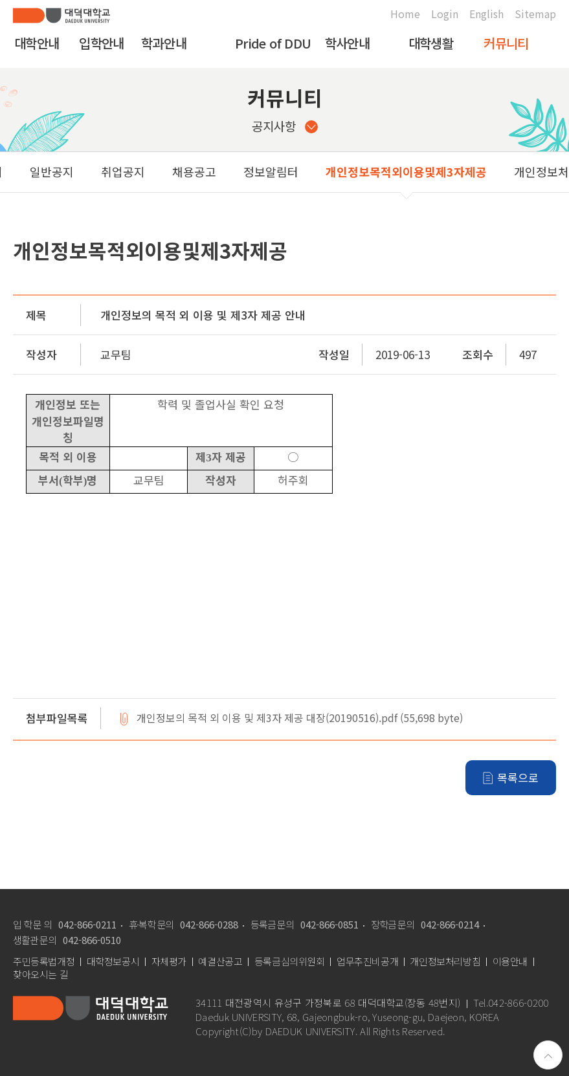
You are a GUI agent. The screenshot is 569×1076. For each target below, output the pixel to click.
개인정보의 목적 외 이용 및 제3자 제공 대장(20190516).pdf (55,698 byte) (300, 718)
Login (444, 13)
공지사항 (285, 126)
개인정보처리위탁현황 (501, 171)
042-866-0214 (450, 924)
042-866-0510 (92, 940)
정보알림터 (202, 171)
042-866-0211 (87, 924)
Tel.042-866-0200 (511, 1003)
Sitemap (535, 13)
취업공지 (55, 171)
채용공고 (126, 171)
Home (405, 13)
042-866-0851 (329, 924)
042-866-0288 (209, 924)
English (486, 13)
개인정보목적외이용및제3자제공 (338, 171)
